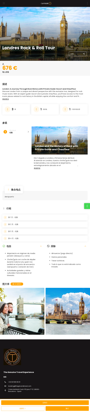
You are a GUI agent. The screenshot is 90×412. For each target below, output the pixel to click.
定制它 (45, 402)
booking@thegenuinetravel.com (19, 386)
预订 (67, 408)
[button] (5, 99)
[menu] (87, 3)
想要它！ (23, 408)
